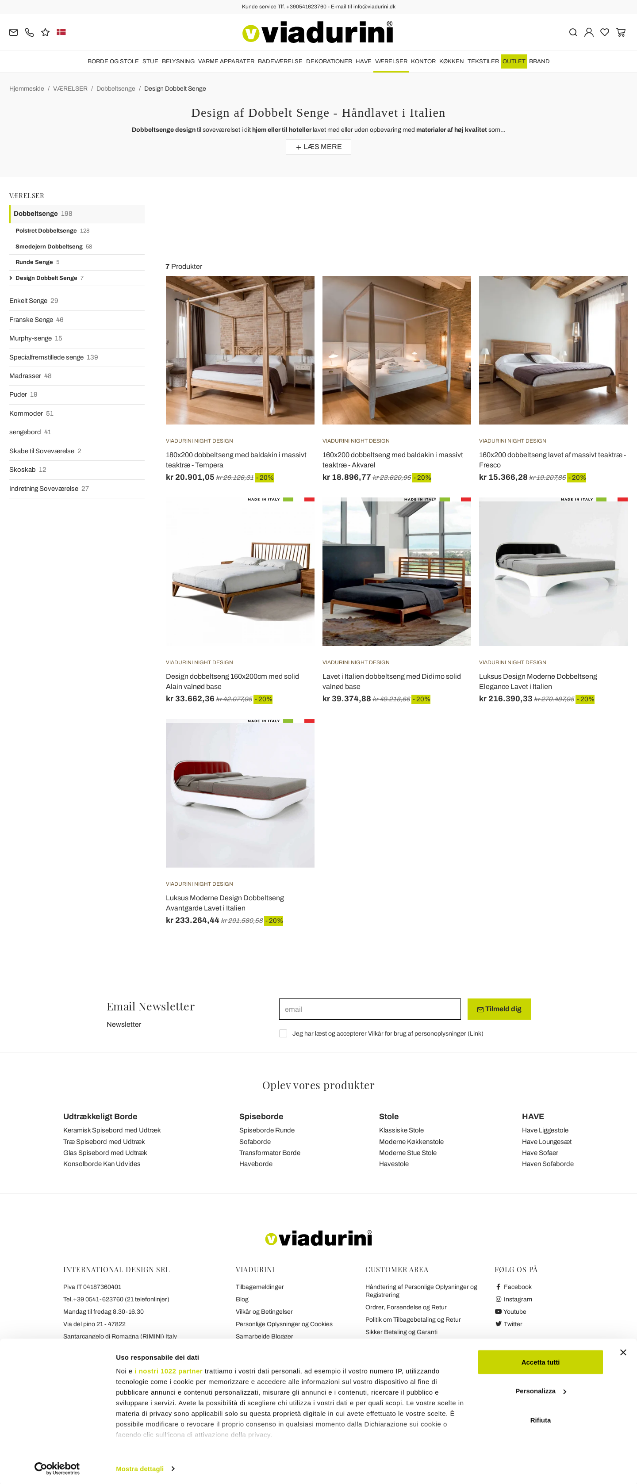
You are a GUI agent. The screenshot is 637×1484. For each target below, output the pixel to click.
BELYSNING (178, 61)
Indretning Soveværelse (49, 488)
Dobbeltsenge (115, 88)
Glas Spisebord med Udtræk (105, 1152)
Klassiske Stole (401, 1130)
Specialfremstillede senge (53, 357)
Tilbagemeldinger (260, 1287)
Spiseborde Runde (267, 1130)
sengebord (30, 432)
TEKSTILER (483, 61)
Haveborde (255, 1163)
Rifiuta (540, 1418)
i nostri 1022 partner (168, 1369)
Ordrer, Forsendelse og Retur (406, 1307)
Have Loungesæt (547, 1141)
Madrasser (30, 376)
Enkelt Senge (33, 301)
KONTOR (423, 61)
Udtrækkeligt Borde (100, 1116)
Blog (242, 1299)
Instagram (513, 1299)
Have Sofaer (540, 1152)
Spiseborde (261, 1116)
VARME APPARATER (226, 61)
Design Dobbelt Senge (175, 88)
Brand (539, 61)
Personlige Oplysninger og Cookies (284, 1324)
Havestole (394, 1163)
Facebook (513, 1287)
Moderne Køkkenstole (411, 1141)
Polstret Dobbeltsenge (52, 231)
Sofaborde (255, 1141)
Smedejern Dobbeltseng (53, 247)
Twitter (508, 1324)
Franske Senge (36, 320)
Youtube (510, 1311)
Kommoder (31, 413)
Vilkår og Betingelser (264, 1311)
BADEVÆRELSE (280, 61)
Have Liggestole (545, 1130)
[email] (370, 1009)
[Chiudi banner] (623, 1350)
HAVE (364, 61)
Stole (389, 1116)
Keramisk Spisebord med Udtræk (112, 1130)
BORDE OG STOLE (113, 61)
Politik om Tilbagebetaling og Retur (413, 1319)
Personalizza (540, 1389)
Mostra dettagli (140, 1466)
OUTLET (514, 61)
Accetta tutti (541, 1360)
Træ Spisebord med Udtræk (104, 1141)
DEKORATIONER (329, 61)
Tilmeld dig (499, 1009)
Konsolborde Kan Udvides (102, 1163)
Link (475, 1033)
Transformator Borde (269, 1152)
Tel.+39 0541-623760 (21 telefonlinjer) (116, 1299)
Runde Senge (37, 262)
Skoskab (27, 469)
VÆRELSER (391, 61)
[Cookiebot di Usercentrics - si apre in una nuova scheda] (57, 1466)
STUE (150, 61)
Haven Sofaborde (548, 1163)
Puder (23, 394)
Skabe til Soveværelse (45, 451)
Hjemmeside (26, 88)
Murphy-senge (35, 338)
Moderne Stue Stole (408, 1152)
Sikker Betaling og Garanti (401, 1332)
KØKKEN (451, 61)
